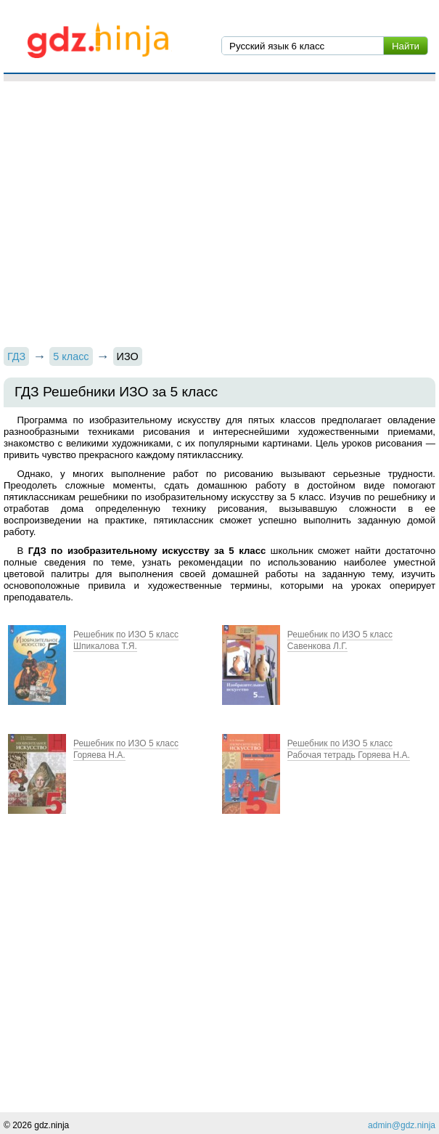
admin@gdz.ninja (401, 1125)
